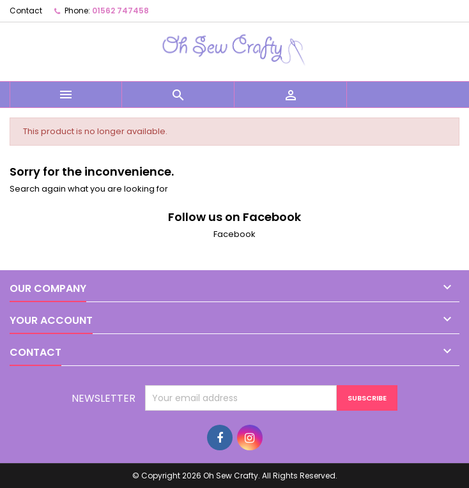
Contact (26, 10)
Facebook (234, 234)
